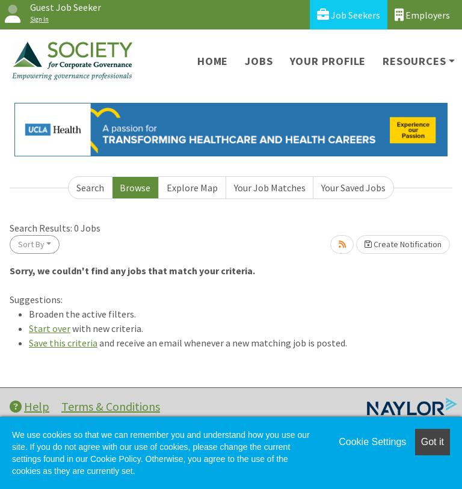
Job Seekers (348, 14)
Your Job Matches (270, 188)
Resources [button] (414, 61)
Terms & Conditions (110, 406)
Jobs (259, 61)
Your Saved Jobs (353, 188)
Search (90, 188)
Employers (422, 14)
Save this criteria (63, 343)
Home (212, 61)
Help (29, 406)
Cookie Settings (372, 442)
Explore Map (192, 188)
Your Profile (328, 61)
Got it (432, 442)
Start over (49, 328)
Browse (135, 188)
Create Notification (403, 244)
